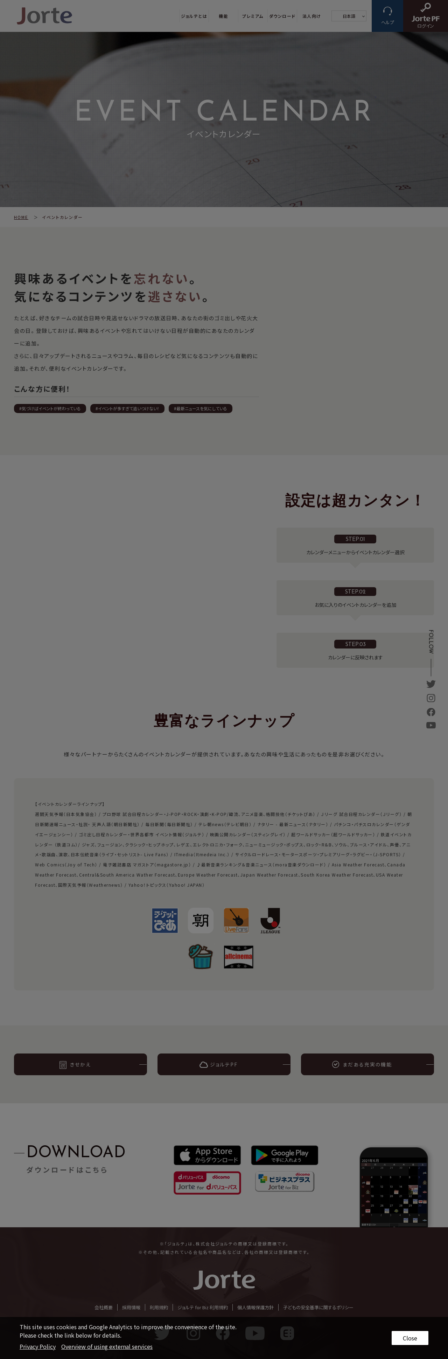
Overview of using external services (107, 1346)
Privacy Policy (38, 1346)
